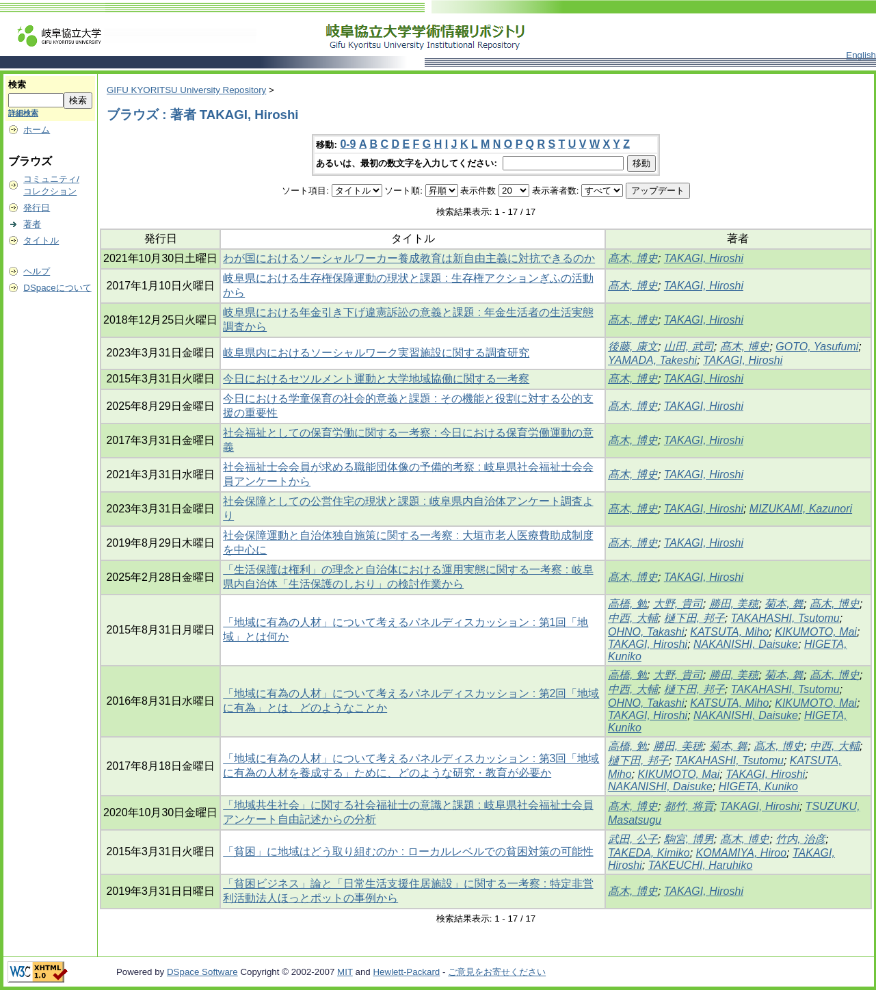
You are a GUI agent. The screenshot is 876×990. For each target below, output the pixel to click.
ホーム (36, 130)
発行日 (36, 208)
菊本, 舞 (784, 604)
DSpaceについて (57, 288)
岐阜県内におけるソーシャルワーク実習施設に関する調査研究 (376, 353)
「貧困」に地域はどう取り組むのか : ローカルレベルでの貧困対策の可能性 (408, 851)
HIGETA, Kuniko (758, 786)
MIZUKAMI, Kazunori (800, 508)
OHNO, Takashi (646, 632)
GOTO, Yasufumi (816, 346)
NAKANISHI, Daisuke (745, 644)
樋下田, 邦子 (694, 618)
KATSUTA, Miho (729, 632)
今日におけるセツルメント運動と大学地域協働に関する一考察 (376, 379)
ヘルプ (36, 271)
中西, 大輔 (633, 618)
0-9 (348, 144)
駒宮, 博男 (689, 839)
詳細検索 (23, 113)
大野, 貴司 (678, 604)
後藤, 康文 (633, 346)
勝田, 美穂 (734, 604)
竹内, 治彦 (800, 839)
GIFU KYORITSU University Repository (186, 90)
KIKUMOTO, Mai (816, 632)
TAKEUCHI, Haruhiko (700, 865)
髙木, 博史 (633, 258)
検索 (17, 84)
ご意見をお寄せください (497, 972)
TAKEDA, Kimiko (649, 853)
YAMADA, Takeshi (652, 360)
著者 (32, 224)
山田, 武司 (689, 346)
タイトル (41, 240)
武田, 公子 (633, 839)
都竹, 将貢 (689, 806)
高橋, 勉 (627, 604)
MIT (345, 972)
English (861, 55)
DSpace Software (202, 972)
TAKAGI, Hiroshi (703, 258)
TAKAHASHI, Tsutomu (785, 618)
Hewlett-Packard (406, 972)
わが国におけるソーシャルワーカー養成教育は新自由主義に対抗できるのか (409, 258)
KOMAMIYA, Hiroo (741, 853)
